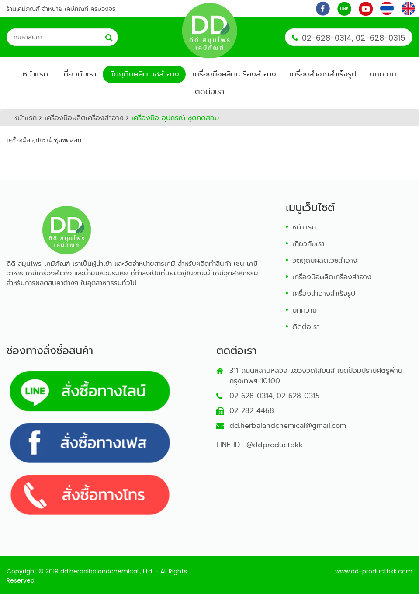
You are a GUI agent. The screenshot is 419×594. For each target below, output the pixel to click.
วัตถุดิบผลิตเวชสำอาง (144, 74)
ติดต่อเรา (209, 91)
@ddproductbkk (274, 445)
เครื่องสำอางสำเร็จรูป (323, 74)
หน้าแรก (35, 74)
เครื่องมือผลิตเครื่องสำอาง (234, 74)
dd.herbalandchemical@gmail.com (287, 425)
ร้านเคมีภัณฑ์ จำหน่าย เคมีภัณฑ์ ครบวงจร (61, 8)
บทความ (383, 74)
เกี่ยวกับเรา (78, 74)
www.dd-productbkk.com (373, 571)
